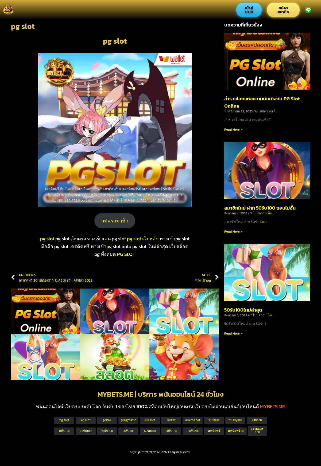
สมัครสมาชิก (114, 220)
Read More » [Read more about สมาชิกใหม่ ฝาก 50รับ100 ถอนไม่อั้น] (233, 231)
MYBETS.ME (272, 406)
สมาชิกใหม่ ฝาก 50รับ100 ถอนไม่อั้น (260, 207)
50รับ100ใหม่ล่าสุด (243, 309)
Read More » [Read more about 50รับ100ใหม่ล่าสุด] (233, 333)
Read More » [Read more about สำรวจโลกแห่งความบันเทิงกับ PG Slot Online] (233, 129)
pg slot (47, 238)
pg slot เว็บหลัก (142, 238)
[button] (236, 431)
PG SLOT (126, 254)
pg (109, 246)
